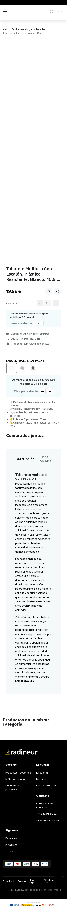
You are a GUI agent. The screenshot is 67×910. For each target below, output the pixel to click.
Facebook (11, 838)
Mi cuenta (42, 772)
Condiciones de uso (52, 881)
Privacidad (8, 881)
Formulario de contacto (44, 805)
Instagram (11, 844)
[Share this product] (57, 291)
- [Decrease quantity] (40, 303)
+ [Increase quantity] (56, 303)
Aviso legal (32, 881)
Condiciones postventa (12, 787)
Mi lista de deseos (46, 785)
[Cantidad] (47, 303)
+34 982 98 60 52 (46, 813)
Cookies (22, 881)
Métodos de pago (15, 779)
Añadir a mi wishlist (48, 291)
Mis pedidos (43, 779)
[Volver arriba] (58, 878)
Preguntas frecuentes (18, 772)
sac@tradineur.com (47, 820)
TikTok (9, 851)
